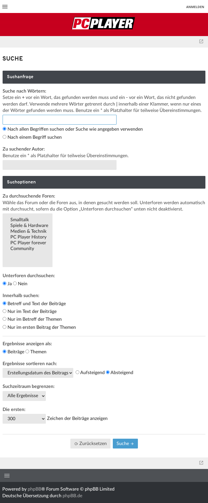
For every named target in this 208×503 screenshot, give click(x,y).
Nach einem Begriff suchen (32, 137)
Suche (125, 443)
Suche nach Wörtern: (24, 91)
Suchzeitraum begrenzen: (29, 386)
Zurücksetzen (90, 443)
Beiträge (13, 352)
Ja (7, 283)
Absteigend (119, 372)
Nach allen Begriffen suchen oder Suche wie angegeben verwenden (73, 129)
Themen (35, 352)
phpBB (34, 489)
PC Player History (27, 237)
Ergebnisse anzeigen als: (27, 343)
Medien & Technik (27, 231)
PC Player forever (27, 243)
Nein (20, 283)
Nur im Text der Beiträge (30, 311)
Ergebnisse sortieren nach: (30, 363)
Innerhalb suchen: (21, 295)
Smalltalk (27, 220)
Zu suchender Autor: (24, 149)
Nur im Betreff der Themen (32, 319)
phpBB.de (72, 495)
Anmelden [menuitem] (195, 7)
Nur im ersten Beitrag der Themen (39, 327)
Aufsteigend (90, 372)
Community (27, 249)
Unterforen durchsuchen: (29, 275)
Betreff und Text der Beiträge (34, 303)
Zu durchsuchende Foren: (29, 196)
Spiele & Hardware (27, 226)
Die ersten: (14, 409)
